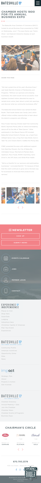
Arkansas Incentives (9, 350)
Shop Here (5, 314)
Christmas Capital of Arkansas (13, 325)
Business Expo (7, 416)
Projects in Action (8, 382)
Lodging (4, 319)
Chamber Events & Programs (12, 413)
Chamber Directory (8, 402)
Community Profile (8, 348)
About (3, 379)
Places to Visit (7, 311)
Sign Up (20, 236)
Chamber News (7, 410)
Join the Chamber (8, 407)
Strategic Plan (6, 376)
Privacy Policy (20, 480)
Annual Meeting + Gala (10, 404)
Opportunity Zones (8, 353)
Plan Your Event (7, 328)
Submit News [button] (20, 243)
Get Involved (6, 384)
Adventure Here (7, 322)
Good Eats (5, 316)
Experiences (6, 330)
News (3, 359)
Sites (3, 356)
